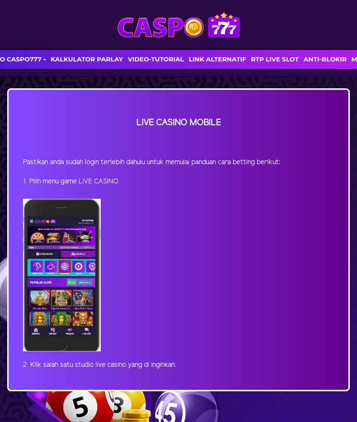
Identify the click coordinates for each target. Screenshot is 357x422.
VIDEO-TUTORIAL (156, 59)
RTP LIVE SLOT (274, 59)
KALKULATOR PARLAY (87, 59)
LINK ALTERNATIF (217, 59)
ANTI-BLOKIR (324, 59)
